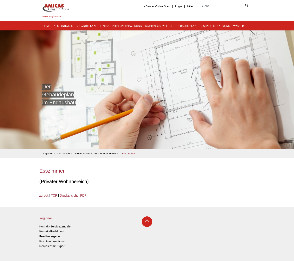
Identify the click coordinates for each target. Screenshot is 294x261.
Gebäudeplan (186, 26)
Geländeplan (86, 26)
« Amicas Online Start (157, 6)
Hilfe (190, 6)
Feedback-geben (50, 236)
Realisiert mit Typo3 (52, 246)
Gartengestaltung (159, 26)
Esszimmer (128, 153)
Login (178, 6)
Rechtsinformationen (52, 241)
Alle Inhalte (63, 26)
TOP (54, 195)
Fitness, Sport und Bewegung (120, 26)
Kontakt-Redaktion (51, 231)
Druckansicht (69, 195)
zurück (44, 195)
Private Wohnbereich (106, 153)
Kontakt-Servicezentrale (55, 226)
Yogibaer (47, 153)
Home (46, 26)
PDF (83, 195)
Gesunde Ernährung (215, 26)
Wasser (238, 26)
